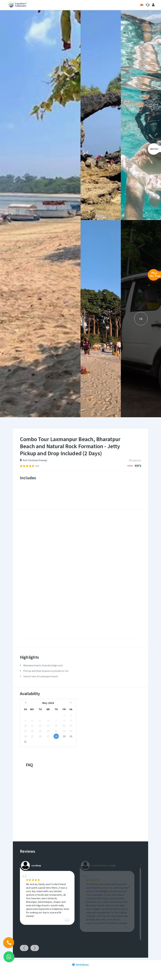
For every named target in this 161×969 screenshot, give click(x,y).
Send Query (80, 964)
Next (34, 948)
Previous (24, 948)
